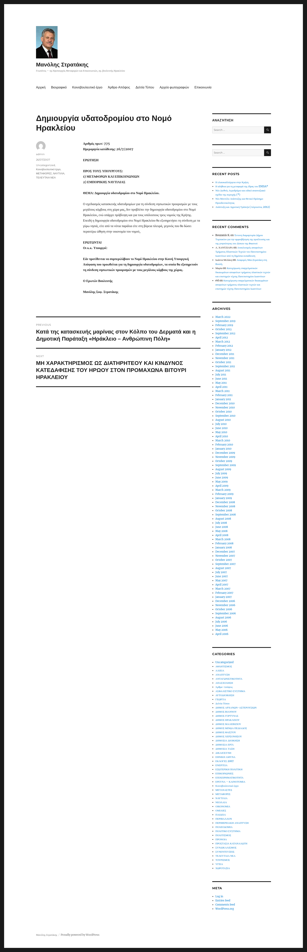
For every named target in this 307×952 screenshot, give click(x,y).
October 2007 (223, 560)
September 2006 (225, 613)
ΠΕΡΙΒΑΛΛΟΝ (223, 818)
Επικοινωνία (202, 87)
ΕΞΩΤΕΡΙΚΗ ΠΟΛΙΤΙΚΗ (228, 769)
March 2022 (222, 317)
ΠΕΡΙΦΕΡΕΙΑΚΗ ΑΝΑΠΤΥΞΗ (232, 823)
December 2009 (225, 453)
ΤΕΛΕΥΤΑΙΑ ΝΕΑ (46, 177)
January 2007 (223, 597)
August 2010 (223, 420)
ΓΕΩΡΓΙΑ (220, 699)
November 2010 (225, 407)
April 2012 (221, 337)
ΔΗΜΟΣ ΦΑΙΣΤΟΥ (225, 732)
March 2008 (222, 539)
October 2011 (223, 362)
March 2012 (222, 341)
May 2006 (221, 630)
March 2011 (222, 391)
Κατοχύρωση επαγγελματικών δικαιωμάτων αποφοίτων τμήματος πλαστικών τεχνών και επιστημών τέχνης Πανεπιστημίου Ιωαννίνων (242, 272)
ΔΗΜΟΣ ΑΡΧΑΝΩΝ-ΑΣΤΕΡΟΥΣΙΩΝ (235, 707)
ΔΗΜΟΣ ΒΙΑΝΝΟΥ (226, 711)
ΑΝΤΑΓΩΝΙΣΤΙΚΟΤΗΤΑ (228, 678)
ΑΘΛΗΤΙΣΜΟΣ (223, 666)
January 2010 (223, 448)
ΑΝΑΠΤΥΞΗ (222, 674)
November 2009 (225, 457)
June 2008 (221, 527)
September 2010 (225, 415)
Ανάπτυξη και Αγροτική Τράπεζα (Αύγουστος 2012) (242, 207)
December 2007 (225, 551)
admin (40, 154)
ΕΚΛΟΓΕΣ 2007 (224, 761)
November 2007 (225, 555)
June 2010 (221, 428)
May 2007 (221, 580)
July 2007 (221, 572)
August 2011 (222, 370)
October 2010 (223, 411)
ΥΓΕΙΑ (219, 864)
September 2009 (225, 465)
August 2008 (223, 518)
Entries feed (222, 900)
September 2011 (225, 366)
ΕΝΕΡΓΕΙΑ (221, 765)
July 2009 (221, 473)
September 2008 (225, 514)
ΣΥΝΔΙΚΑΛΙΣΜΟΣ (226, 847)
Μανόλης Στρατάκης (62, 64)
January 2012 (223, 350)
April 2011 (221, 387)
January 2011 (223, 399)
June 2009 (221, 477)
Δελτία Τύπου (144, 87)
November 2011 (224, 358)
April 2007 (221, 584)
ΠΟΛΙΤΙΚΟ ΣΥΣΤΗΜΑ (227, 831)
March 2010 (222, 440)
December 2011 (224, 354)
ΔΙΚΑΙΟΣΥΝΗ (223, 753)
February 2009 (224, 494)
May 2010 (221, 432)
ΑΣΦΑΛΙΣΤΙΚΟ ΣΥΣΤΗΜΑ (230, 691)
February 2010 (224, 444)
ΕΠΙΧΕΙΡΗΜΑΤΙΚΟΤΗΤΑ (229, 777)
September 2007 (225, 564)
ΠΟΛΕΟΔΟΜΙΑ (223, 827)
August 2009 (223, 469)
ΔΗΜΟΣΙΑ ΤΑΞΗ (224, 748)
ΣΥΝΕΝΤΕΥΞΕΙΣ (224, 851)
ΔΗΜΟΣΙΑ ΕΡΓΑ (224, 744)
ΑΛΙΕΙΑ (219, 670)
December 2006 (225, 601)
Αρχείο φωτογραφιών (174, 87)
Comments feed (225, 904)
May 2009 (221, 481)
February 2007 (224, 593)
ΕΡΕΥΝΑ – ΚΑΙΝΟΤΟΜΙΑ (230, 781)
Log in (219, 896)
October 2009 (223, 461)
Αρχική (41, 87)
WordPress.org (224, 908)
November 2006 (225, 605)
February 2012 (224, 345)
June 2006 (221, 625)
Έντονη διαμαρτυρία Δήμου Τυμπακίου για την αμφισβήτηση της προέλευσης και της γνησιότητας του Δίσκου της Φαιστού (242, 239)
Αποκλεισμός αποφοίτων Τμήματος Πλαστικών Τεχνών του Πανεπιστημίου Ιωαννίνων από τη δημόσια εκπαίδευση (240, 251)
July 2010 (221, 424)
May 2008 (221, 531)
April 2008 (221, 535)
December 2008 (225, 502)
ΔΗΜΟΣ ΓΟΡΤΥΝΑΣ (226, 715)
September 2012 (225, 333)
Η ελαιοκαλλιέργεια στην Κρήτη (231, 182)
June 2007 (221, 576)
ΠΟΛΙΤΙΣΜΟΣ (223, 835)
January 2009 (223, 498)
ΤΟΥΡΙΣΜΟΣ (222, 860)
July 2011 (220, 374)
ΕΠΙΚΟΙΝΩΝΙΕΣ (224, 773)
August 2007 (223, 568)
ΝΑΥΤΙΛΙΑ (58, 173)
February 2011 (224, 395)
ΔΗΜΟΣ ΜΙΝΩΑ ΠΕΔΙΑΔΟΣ (231, 728)
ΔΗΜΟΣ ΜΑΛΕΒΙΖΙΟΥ (228, 724)
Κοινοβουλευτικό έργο (87, 87)
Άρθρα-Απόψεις (119, 87)
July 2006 (221, 621)
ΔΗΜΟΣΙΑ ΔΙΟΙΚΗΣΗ (227, 740)
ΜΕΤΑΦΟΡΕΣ (44, 173)
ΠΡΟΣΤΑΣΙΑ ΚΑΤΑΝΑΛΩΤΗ (231, 843)
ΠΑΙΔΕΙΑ (220, 814)
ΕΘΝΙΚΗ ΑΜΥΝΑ (225, 757)
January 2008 (223, 547)
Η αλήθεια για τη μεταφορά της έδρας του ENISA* (241, 186)
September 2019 (225, 321)
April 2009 (221, 485)
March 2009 (223, 490)
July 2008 (221, 523)
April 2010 (221, 436)
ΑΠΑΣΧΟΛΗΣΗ (224, 683)
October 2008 (223, 510)
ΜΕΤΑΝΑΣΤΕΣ (223, 790)
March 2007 (222, 588)
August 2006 (223, 617)
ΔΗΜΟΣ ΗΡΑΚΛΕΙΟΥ (227, 720)
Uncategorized (45, 165)
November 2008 (225, 506)
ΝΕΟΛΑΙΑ (221, 802)
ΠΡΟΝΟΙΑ (221, 839)
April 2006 (221, 634)
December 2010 (225, 403)
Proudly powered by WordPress (80, 935)
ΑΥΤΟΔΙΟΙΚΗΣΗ (224, 695)
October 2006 (223, 609)
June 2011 (221, 378)
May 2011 (221, 383)
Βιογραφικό (59, 87)
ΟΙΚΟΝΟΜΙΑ (222, 806)
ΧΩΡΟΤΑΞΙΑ (222, 868)
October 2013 (223, 329)
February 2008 (224, 543)
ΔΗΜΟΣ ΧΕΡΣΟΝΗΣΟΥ (228, 736)
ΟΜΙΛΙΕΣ (220, 810)
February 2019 (224, 325)
